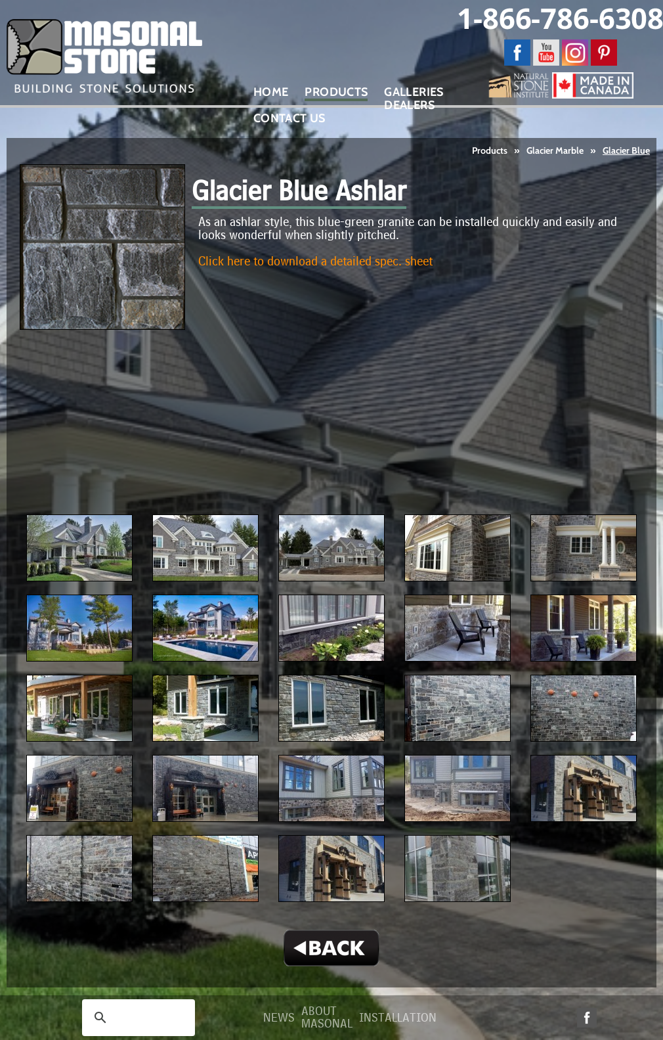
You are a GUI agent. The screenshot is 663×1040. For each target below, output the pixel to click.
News (279, 1018)
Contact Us (289, 118)
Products (489, 150)
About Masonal (327, 1017)
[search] (136, 1017)
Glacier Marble (555, 150)
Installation (398, 1018)
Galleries (413, 92)
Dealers (409, 105)
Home (270, 92)
